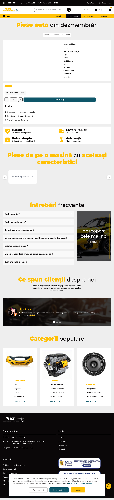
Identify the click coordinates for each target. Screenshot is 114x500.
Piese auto (68, 16)
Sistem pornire (56, 397)
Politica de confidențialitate (14, 467)
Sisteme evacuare (57, 390)
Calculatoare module (94, 397)
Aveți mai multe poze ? (16, 223)
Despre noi (85, 16)
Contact (102, 16)
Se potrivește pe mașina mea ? (20, 231)
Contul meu (90, 9)
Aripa (17, 393)
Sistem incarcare (57, 393)
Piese (56, 35)
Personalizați (38, 490)
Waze (90, 3)
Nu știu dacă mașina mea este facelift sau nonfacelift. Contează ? (36, 239)
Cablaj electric (91, 390)
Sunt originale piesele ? (16, 263)
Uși (16, 386)
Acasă (46, 35)
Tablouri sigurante (93, 393)
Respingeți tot (59, 490)
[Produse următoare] (109, 178)
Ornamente (19, 397)
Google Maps (104, 3)
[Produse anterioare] (5, 178)
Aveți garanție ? (12, 215)
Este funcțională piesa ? (16, 247)
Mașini (51, 16)
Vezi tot (20, 402)
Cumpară (37, 101)
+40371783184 (10, 3)
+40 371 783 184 (18, 438)
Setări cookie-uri (9, 471)
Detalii (67, 35)
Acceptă (78, 490)
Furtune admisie (56, 386)
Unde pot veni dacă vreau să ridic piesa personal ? (29, 255)
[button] (8, 16)
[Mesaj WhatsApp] (108, 486)
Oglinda (18, 390)
